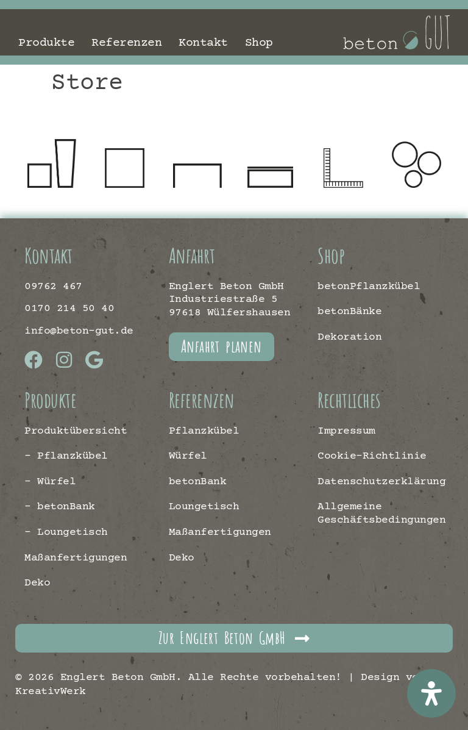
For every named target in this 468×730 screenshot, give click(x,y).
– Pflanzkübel (66, 456)
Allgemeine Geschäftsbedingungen (380, 513)
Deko (37, 583)
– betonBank (59, 507)
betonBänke (349, 312)
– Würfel (50, 482)
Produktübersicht (75, 431)
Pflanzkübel (204, 431)
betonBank (198, 482)
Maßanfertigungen (75, 558)
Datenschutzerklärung (380, 482)
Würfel (188, 456)
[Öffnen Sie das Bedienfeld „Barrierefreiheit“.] (431, 693)
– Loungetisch (66, 532)
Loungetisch (204, 507)
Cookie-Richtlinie (372, 456)
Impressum (346, 431)
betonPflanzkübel (368, 287)
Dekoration (349, 337)
